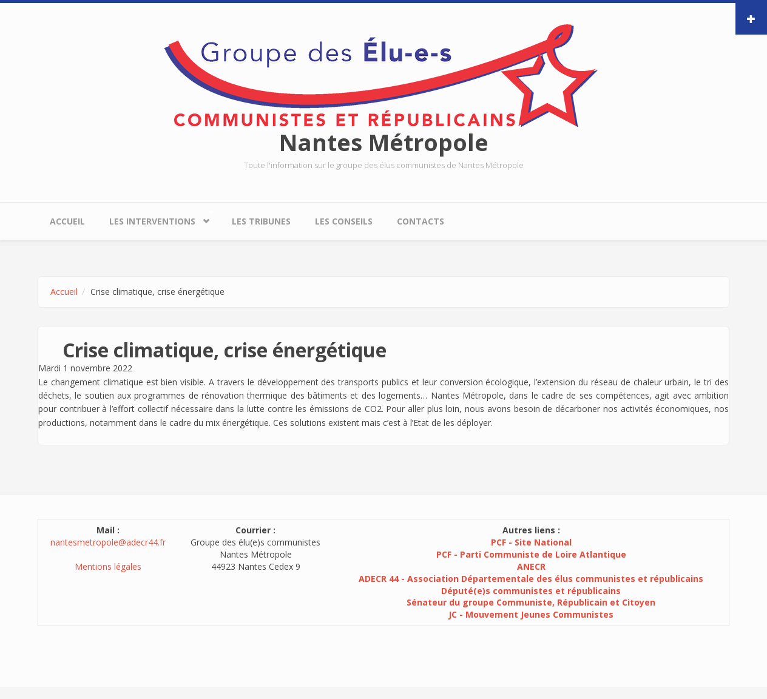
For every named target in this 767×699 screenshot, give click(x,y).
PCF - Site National (531, 542)
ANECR (531, 566)
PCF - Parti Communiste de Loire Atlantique (531, 554)
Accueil (67, 221)
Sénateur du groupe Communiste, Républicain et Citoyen (531, 602)
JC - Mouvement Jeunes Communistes (530, 614)
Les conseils (344, 221)
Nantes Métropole (383, 142)
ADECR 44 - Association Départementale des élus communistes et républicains (531, 578)
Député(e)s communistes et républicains (531, 590)
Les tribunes (261, 221)
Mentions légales (108, 566)
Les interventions (155, 218)
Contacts (420, 221)
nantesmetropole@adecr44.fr (108, 542)
